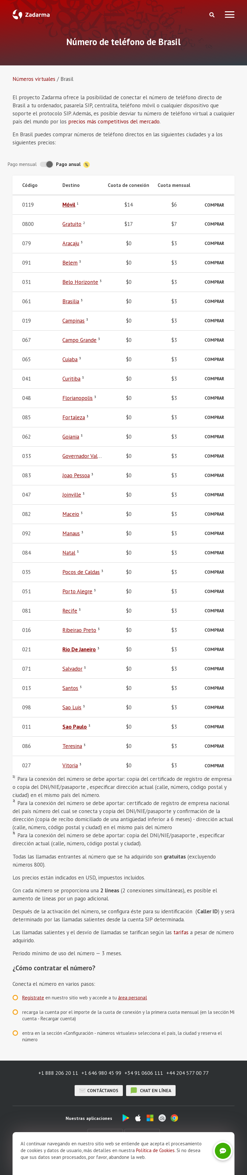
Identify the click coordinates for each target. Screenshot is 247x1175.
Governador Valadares (87, 456)
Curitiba (71, 378)
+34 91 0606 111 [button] (143, 1073)
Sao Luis (71, 707)
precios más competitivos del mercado (114, 121)
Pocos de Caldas (81, 572)
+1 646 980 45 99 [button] (101, 1073)
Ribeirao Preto (79, 630)
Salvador (72, 668)
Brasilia (70, 301)
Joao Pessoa (76, 475)
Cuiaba (70, 359)
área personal (132, 998)
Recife (69, 610)
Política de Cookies (155, 1150)
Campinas (73, 320)
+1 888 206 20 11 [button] (58, 1073)
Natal (68, 552)
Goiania (70, 436)
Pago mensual (22, 164)
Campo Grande (79, 340)
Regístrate (33, 998)
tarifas (180, 932)
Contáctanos (98, 1090)
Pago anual (73, 164)
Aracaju (70, 243)
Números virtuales (34, 79)
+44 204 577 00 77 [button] (187, 1073)
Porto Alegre (77, 591)
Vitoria (70, 765)
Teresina (72, 746)
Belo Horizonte (80, 282)
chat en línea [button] (151, 1090)
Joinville (71, 494)
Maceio (70, 514)
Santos (70, 688)
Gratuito (71, 224)
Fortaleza (73, 417)
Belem (70, 262)
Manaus (71, 533)
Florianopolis (77, 398)
